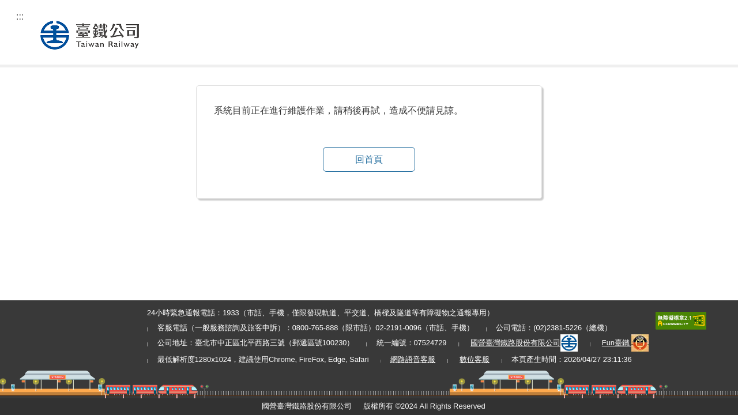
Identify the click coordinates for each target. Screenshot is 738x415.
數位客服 (475, 359)
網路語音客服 (412, 359)
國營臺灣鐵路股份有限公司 (524, 342)
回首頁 (369, 159)
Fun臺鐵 (625, 342)
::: (20, 16)
